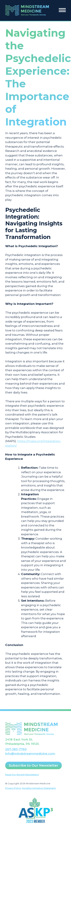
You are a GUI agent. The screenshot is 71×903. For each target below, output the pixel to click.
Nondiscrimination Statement (39, 788)
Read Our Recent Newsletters (22, 774)
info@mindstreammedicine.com (30, 753)
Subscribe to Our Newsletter (33, 765)
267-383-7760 (16, 749)
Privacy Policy (13, 788)
